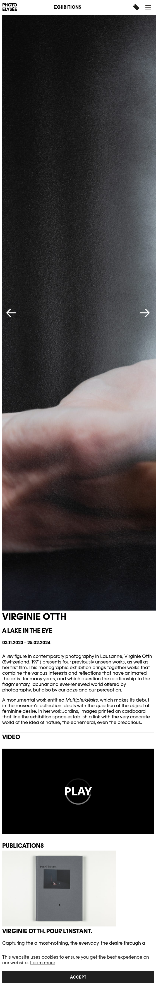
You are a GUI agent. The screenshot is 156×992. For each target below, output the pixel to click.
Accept (78, 977)
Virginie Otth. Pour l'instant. (47, 931)
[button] (149, 7)
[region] (78, 969)
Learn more (42, 962)
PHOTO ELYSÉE (9, 7)
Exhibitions (67, 7)
